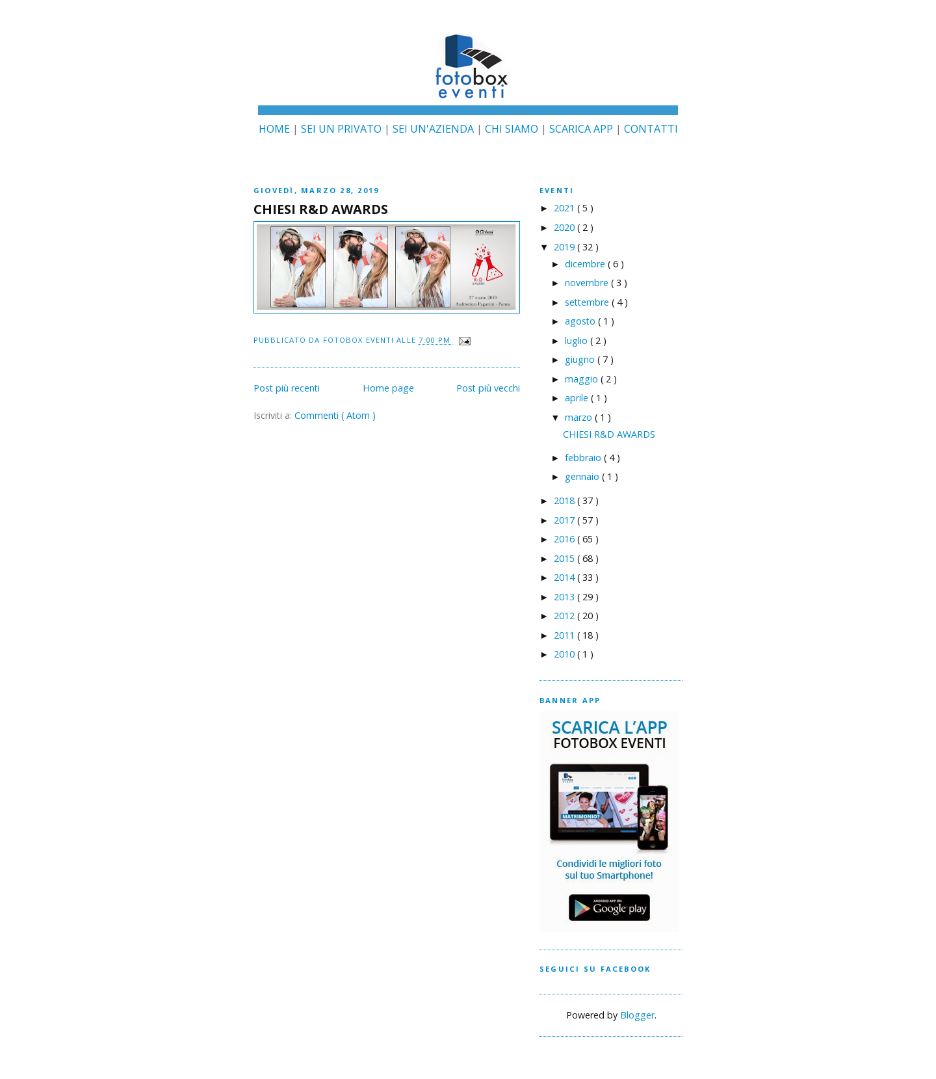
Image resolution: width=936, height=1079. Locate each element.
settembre (588, 302)
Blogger (637, 1015)
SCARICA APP (581, 129)
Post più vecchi (488, 388)
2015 (565, 558)
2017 (565, 520)
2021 (565, 208)
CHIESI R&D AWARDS (321, 209)
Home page (388, 388)
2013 (565, 597)
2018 (565, 500)
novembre (588, 282)
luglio (577, 340)
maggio (583, 379)
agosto (581, 321)
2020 (565, 227)
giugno (581, 359)
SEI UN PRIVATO (341, 129)
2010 (565, 654)
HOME (274, 129)
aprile (578, 398)
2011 (565, 635)
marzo (580, 417)
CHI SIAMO (511, 129)
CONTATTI (651, 129)
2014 (565, 577)
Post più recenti (287, 388)
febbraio (584, 457)
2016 (565, 539)
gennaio (583, 476)
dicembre (586, 264)
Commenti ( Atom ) (335, 415)
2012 (565, 615)
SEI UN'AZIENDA (433, 129)
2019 (565, 247)
